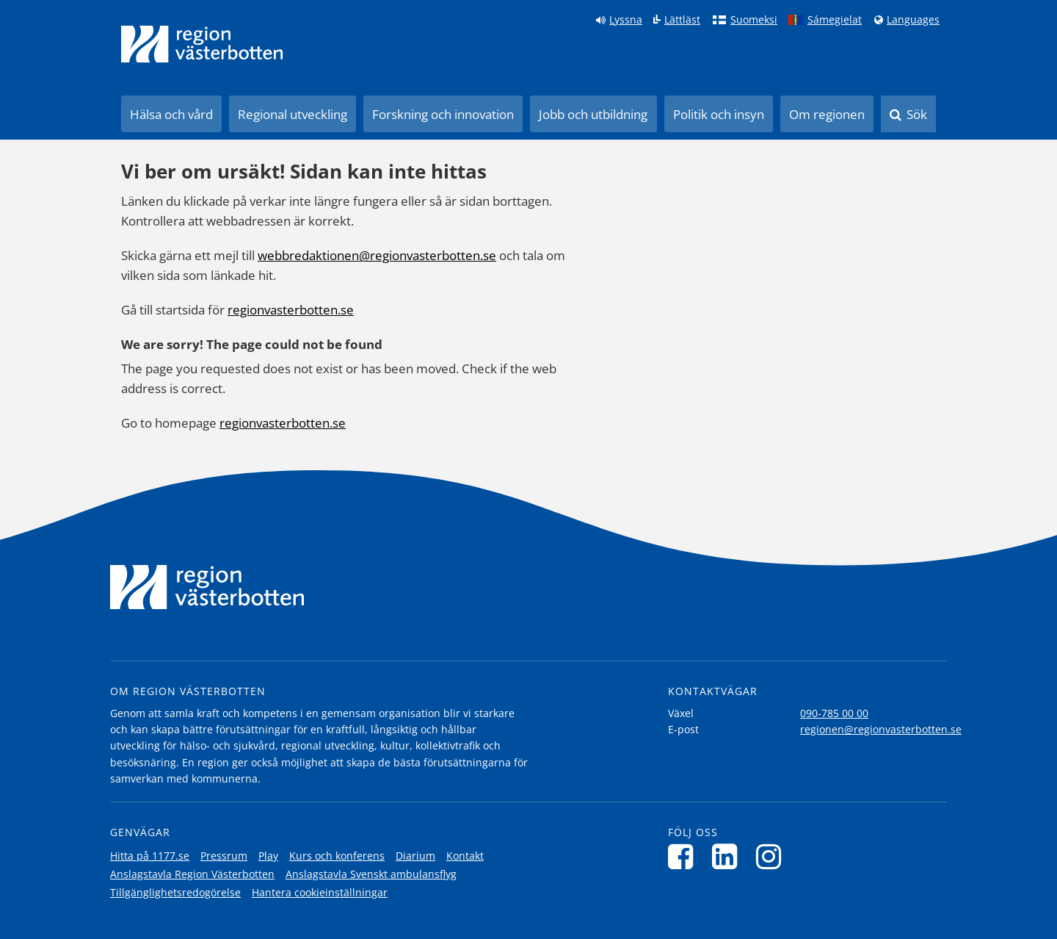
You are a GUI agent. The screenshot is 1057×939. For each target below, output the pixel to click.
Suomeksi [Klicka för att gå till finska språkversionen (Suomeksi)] (753, 20)
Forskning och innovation (443, 114)
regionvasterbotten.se (291, 309)
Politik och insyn (718, 114)
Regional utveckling (292, 114)
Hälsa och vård (171, 114)
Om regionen (827, 114)
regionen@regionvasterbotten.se (881, 729)
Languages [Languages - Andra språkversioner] (913, 20)
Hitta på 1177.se (149, 856)
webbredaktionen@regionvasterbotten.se (377, 255)
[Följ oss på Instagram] (772, 856)
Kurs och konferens (337, 856)
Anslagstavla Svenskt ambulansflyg (371, 874)
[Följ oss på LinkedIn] (728, 856)
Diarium (415, 856)
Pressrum (223, 856)
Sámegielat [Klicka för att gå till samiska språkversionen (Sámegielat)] (834, 20)
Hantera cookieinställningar (320, 892)
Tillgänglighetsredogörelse (175, 892)
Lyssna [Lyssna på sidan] (625, 20)
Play (268, 856)
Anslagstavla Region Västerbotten (192, 874)
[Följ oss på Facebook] (684, 856)
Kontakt (465, 856)
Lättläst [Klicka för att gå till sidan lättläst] (682, 20)
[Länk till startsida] (202, 44)
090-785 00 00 (834, 713)
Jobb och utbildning (593, 114)
